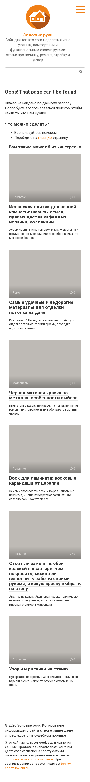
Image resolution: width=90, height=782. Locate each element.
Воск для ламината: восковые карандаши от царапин (42, 480)
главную (45, 137)
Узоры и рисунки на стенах (39, 669)
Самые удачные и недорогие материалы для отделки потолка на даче (41, 307)
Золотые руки (38, 34)
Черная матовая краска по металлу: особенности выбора (43, 395)
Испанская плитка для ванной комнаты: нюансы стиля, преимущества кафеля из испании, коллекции (42, 214)
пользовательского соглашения (29, 759)
